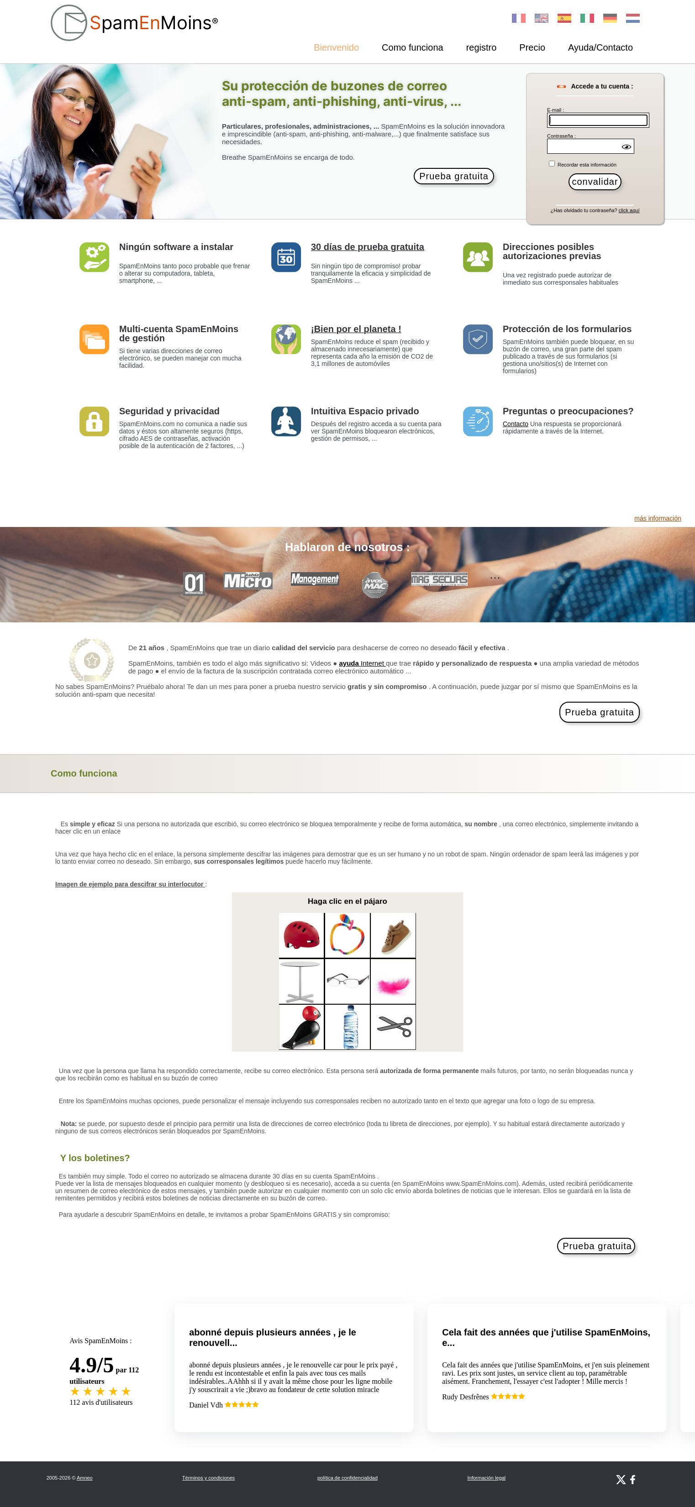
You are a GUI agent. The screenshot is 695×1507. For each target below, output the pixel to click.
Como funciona (412, 47)
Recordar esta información (586, 164)
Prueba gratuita (454, 176)
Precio (532, 47)
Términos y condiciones (208, 1478)
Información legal (486, 1478)
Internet (362, 663)
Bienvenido (336, 47)
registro (481, 47)
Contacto (515, 424)
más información (657, 518)
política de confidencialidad (347, 1478)
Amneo (85, 1478)
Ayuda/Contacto (600, 47)
